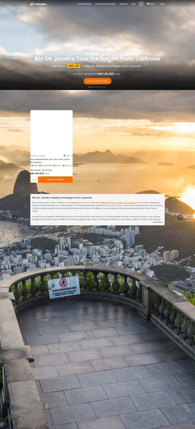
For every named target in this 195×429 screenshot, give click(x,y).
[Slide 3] (95, 426)
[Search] (141, 3)
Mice (134, 4)
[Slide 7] (105, 426)
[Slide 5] (100, 426)
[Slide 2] (92, 426)
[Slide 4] (97, 426)
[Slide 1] (90, 426)
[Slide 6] (103, 426)
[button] (14, 217)
